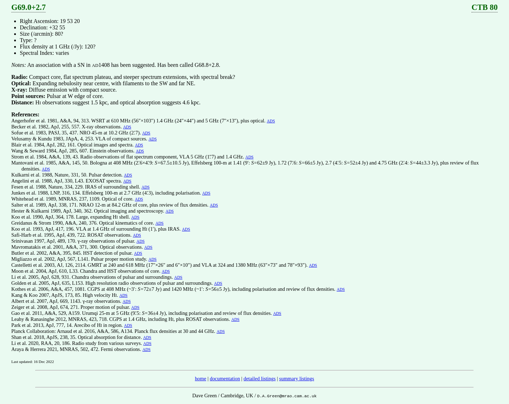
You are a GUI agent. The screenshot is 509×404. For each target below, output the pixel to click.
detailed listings (260, 378)
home (200, 378)
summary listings (296, 378)
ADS (271, 121)
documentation (225, 378)
